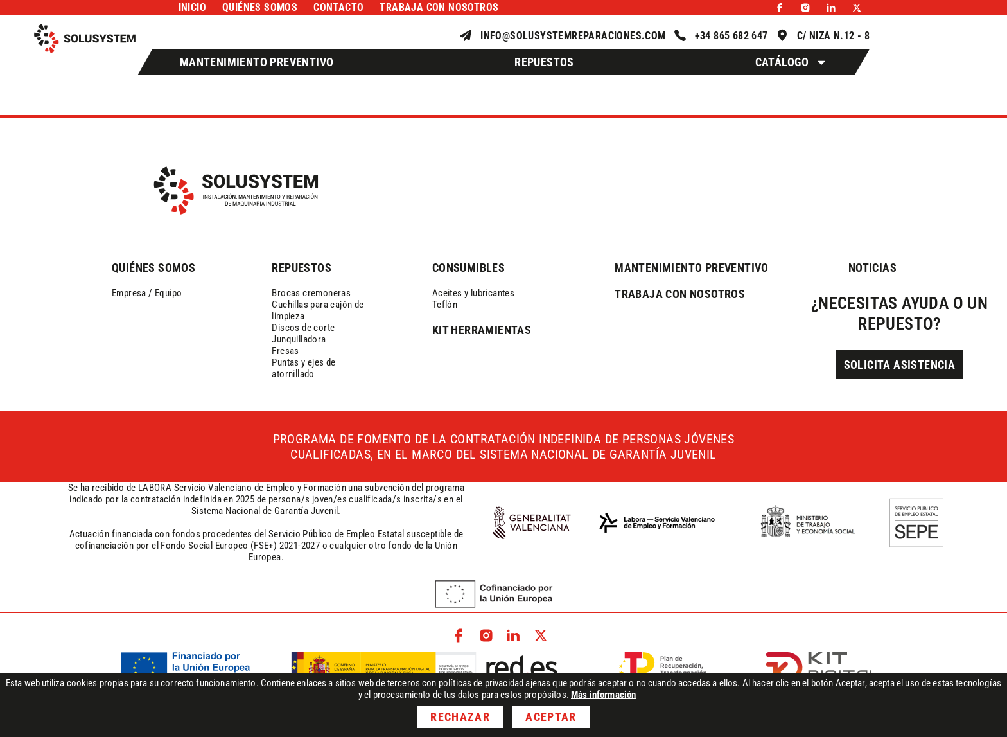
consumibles (468, 267)
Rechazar (460, 717)
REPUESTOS (301, 267)
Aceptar (550, 717)
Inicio (192, 7)
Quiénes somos (259, 7)
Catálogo (791, 62)
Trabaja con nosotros (439, 7)
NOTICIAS (872, 267)
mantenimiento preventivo (692, 267)
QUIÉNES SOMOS (153, 267)
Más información (603, 694)
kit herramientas (481, 330)
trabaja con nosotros (680, 294)
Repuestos (544, 62)
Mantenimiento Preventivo (257, 62)
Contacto (338, 7)
